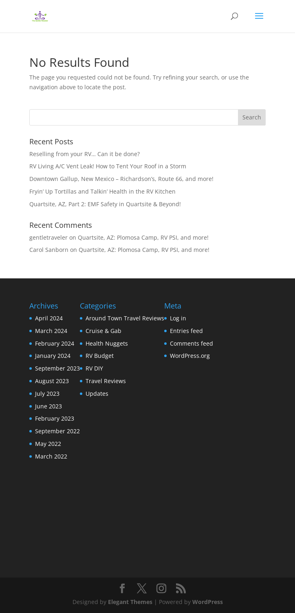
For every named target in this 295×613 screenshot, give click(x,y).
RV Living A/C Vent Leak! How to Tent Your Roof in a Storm (107, 166)
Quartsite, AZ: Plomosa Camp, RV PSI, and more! (143, 237)
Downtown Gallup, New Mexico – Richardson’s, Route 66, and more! (121, 179)
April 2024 (49, 318)
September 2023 (57, 368)
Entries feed (186, 331)
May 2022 (48, 444)
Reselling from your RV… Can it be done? (84, 154)
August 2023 (52, 381)
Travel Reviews (106, 381)
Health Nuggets (107, 343)
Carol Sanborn (48, 250)
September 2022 (57, 431)
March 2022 (51, 456)
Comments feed (191, 343)
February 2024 (54, 343)
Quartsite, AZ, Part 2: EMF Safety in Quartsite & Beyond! (105, 204)
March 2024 (51, 331)
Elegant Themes (130, 602)
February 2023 (54, 418)
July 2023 (47, 393)
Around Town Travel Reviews (125, 318)
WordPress (207, 602)
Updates (97, 393)
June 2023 (48, 406)
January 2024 (52, 355)
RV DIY (94, 368)
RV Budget (100, 355)
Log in (178, 318)
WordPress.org (190, 355)
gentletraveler (48, 237)
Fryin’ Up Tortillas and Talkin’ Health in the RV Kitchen (102, 191)
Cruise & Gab (103, 331)
